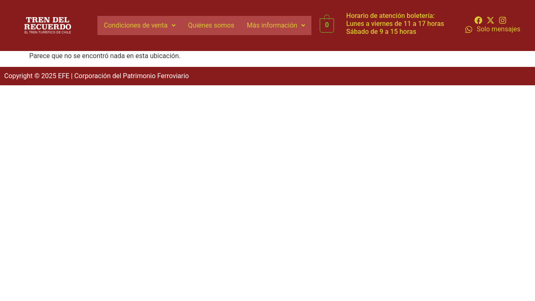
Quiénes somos (211, 25)
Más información (276, 25)
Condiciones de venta (140, 25)
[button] (139, 25)
